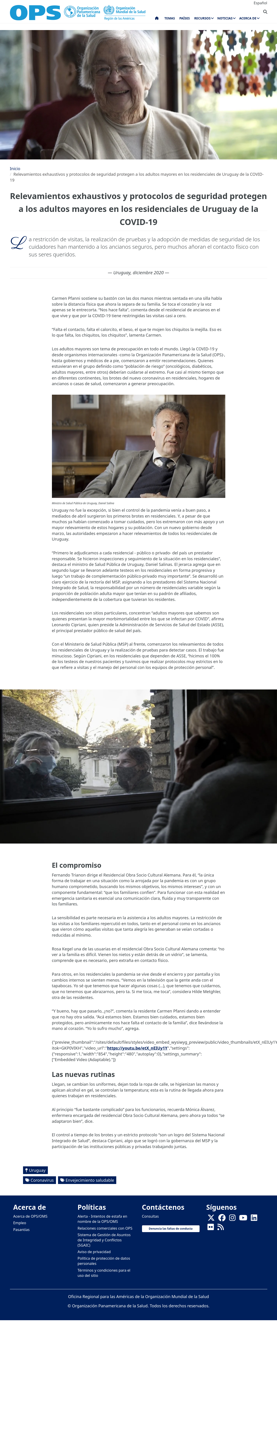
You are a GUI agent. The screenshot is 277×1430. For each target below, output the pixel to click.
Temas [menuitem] (169, 18)
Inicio (15, 168)
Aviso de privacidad (94, 1251)
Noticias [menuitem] (224, 18)
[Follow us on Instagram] (232, 1219)
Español (260, 2)
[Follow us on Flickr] (210, 1228)
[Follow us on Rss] (220, 1228)
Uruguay (37, 1170)
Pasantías (21, 1229)
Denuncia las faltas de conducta (171, 1229)
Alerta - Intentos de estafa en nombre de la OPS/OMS (102, 1219)
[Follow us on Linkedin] (254, 1219)
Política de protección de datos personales (104, 1261)
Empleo (19, 1222)
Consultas (150, 1216)
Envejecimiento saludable (90, 1180)
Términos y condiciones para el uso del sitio (104, 1273)
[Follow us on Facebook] (222, 1219)
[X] (211, 1219)
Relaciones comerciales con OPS (105, 1228)
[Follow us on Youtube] (243, 1219)
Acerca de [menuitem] (247, 18)
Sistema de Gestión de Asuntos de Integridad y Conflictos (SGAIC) (104, 1240)
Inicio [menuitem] (157, 19)
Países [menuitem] (184, 18)
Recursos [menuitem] (202, 18)
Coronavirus (42, 1180)
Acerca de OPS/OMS (30, 1216)
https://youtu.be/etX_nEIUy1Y (137, 1048)
